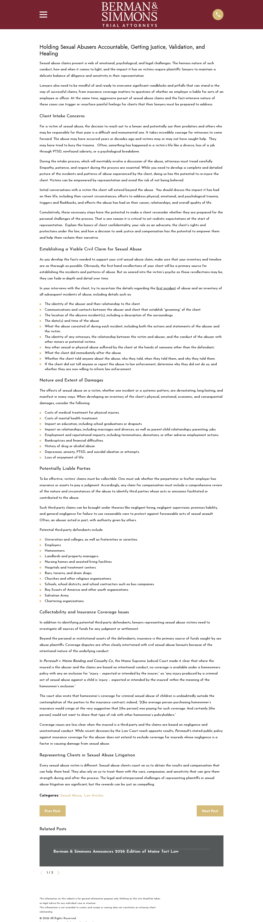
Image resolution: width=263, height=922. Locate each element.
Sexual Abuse (70, 795)
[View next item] (59, 873)
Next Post (210, 810)
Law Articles (93, 795)
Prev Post (52, 810)
